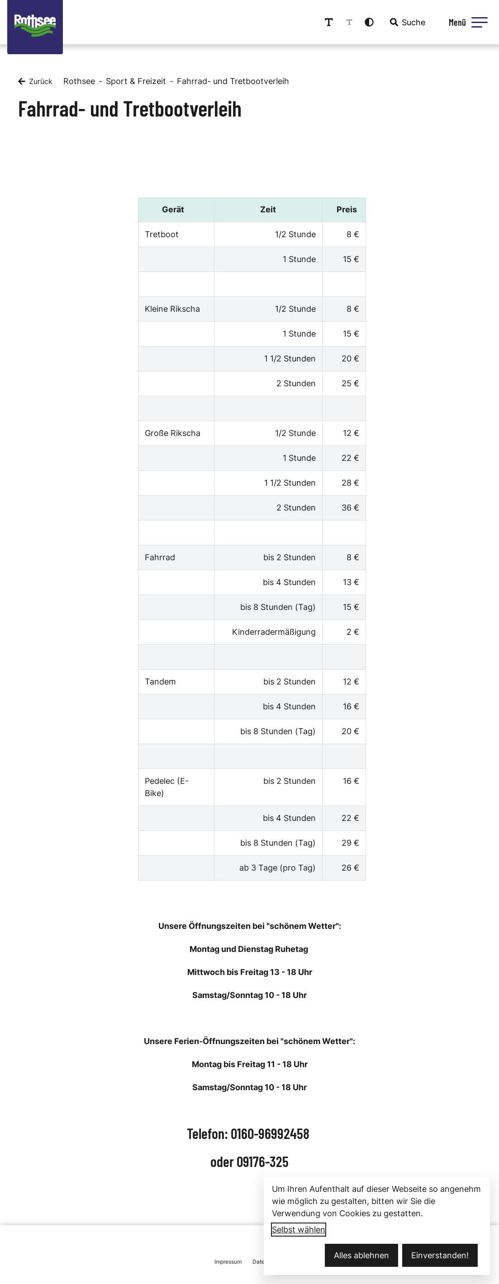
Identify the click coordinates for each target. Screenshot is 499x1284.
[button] (479, 22)
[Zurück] (35, 81)
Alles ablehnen (361, 1255)
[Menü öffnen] (467, 22)
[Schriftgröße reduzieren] (349, 22)
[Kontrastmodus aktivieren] (369, 22)
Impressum (228, 1261)
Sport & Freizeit (136, 81)
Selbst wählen (298, 1229)
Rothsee (79, 81)
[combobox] (406, 22)
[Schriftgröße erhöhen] (329, 22)
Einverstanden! (440, 1255)
